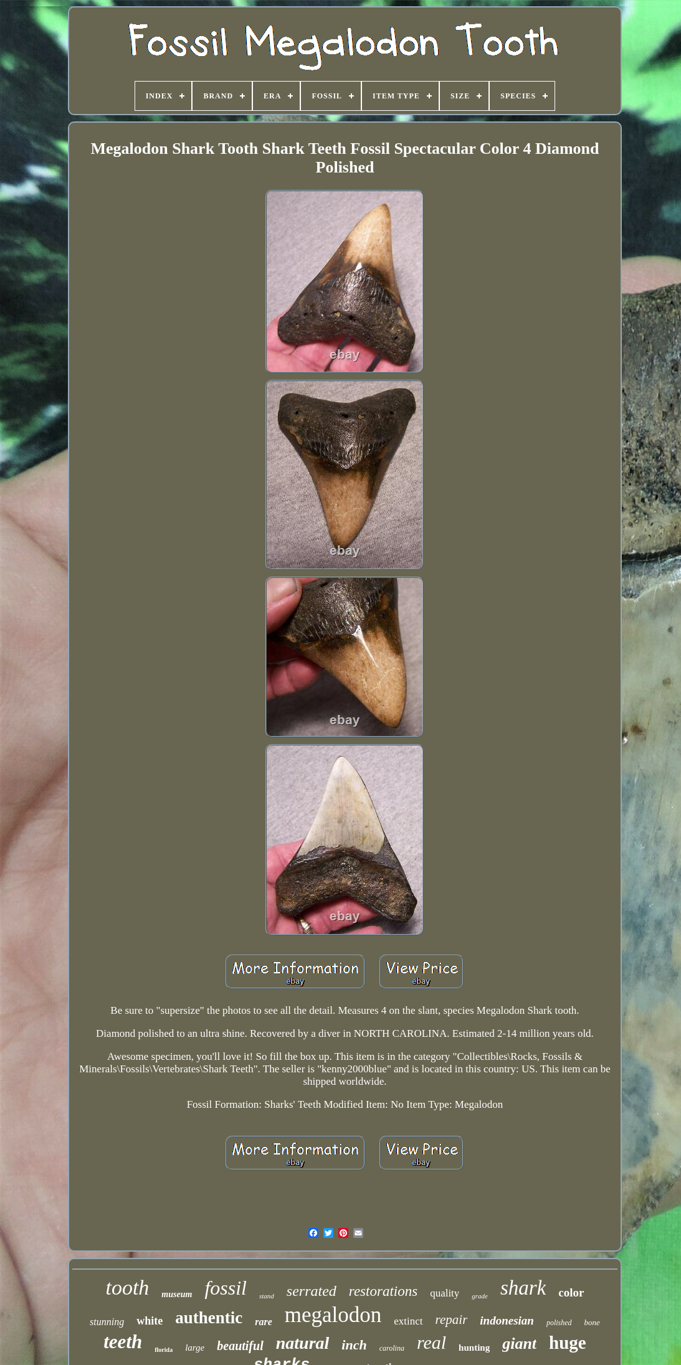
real (431, 1342)
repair (452, 1319)
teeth (122, 1342)
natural (303, 1343)
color (571, 1292)
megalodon (333, 1315)
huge (567, 1343)
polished (559, 1322)
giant (519, 1343)
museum (176, 1294)
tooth (127, 1287)
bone (592, 1322)
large (194, 1348)
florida (164, 1349)
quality (444, 1293)
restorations (383, 1291)
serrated (311, 1291)
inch (353, 1345)
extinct (408, 1321)
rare (263, 1321)
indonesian (507, 1320)
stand (266, 1296)
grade (480, 1296)
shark (523, 1288)
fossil (225, 1288)
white (149, 1321)
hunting (474, 1348)
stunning (107, 1321)
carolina (391, 1348)
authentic (208, 1317)
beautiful (240, 1346)
